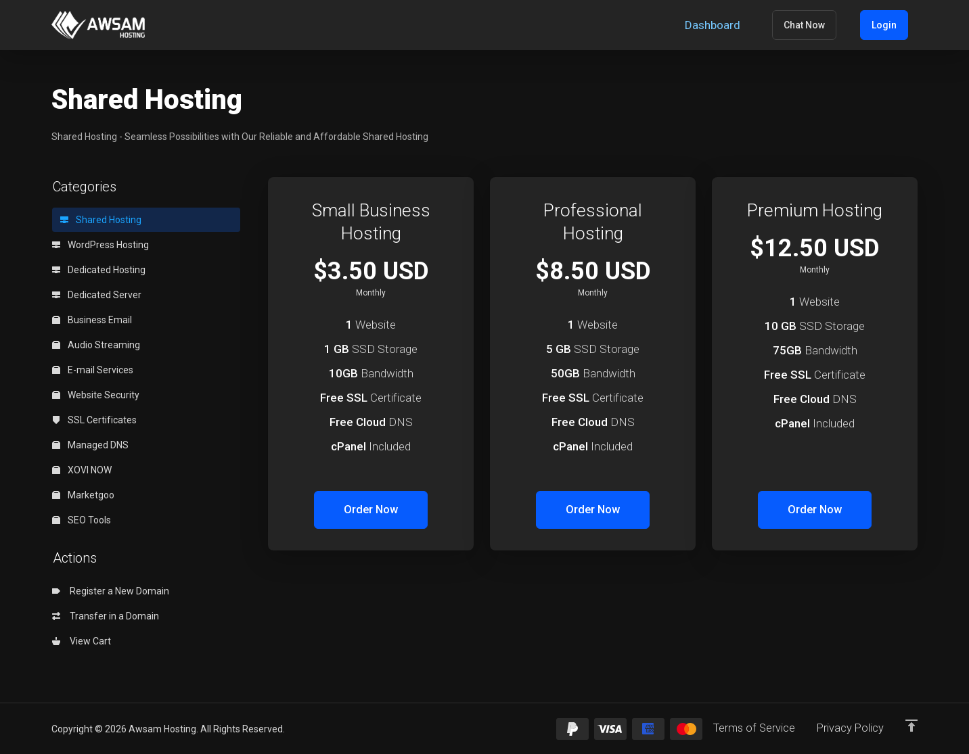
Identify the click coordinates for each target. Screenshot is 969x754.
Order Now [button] (371, 510)
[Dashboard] (745, 25)
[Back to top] (911, 724)
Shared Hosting (100, 219)
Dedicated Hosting (98, 269)
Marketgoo (83, 495)
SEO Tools (81, 520)
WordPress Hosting (100, 244)
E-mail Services (92, 369)
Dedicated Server (96, 294)
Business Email (92, 319)
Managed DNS (90, 445)
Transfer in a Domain (105, 616)
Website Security (95, 395)
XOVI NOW (82, 470)
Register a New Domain (110, 591)
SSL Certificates (94, 420)
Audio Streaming (96, 344)
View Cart (81, 641)
